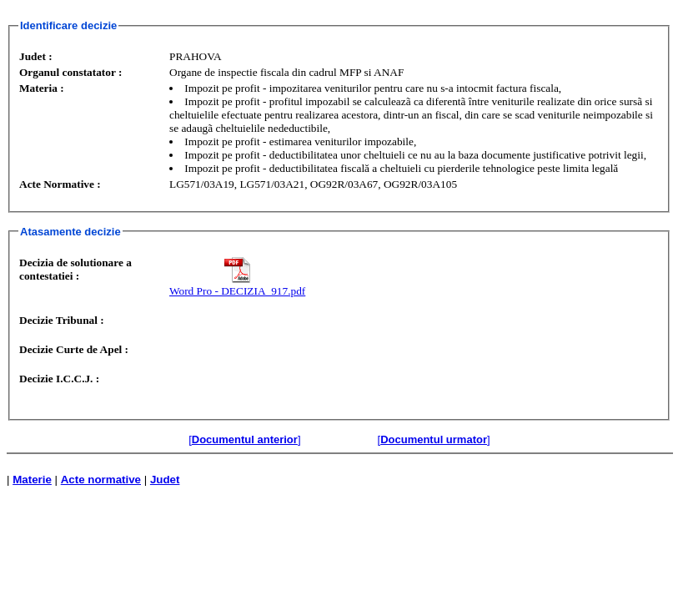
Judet (165, 479)
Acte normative (101, 479)
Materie (32, 479)
